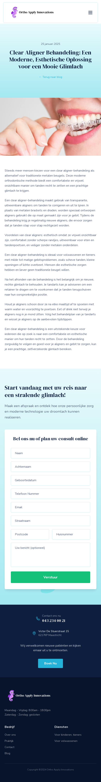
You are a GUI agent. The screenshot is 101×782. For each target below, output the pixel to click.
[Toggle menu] (90, 12)
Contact (9, 747)
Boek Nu (50, 664)
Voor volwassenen (65, 741)
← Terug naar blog (50, 77)
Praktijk (9, 741)
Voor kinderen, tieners (67, 735)
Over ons (10, 735)
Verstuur (51, 577)
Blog (7, 753)
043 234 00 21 (53, 621)
